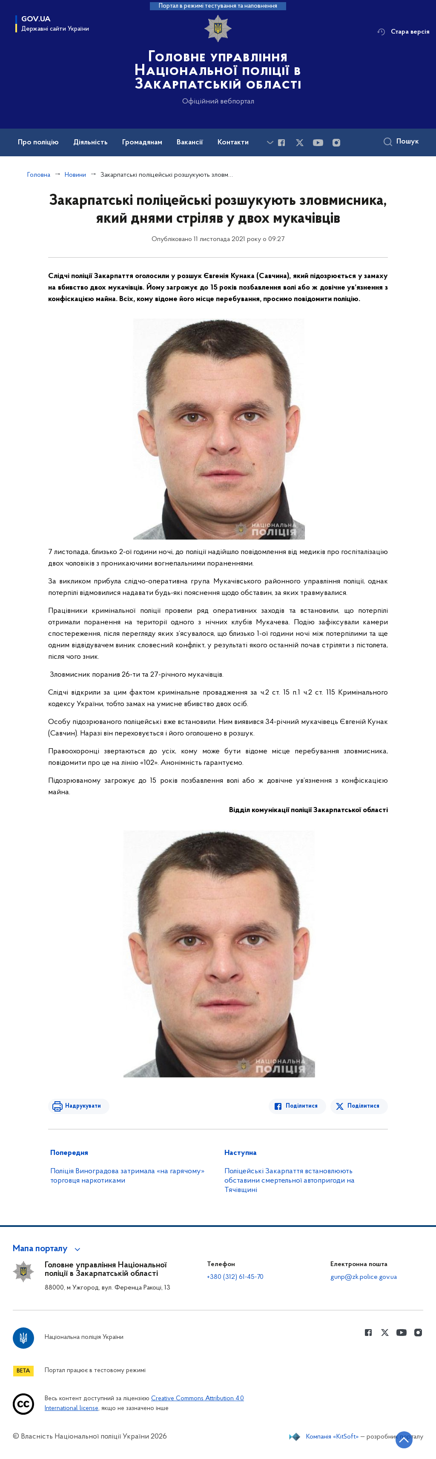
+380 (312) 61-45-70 (235, 1277)
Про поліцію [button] (38, 142)
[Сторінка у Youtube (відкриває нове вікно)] (318, 143)
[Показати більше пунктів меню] (270, 142)
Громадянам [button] (142, 142)
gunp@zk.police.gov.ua (363, 1277)
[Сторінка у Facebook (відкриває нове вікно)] (281, 143)
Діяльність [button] (90, 142)
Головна (38, 175)
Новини (75, 175)
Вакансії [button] (190, 142)
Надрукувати (83, 1106)
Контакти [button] (233, 142)
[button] (48, 1249)
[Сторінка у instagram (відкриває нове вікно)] (336, 143)
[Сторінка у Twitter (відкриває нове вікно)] (300, 143)
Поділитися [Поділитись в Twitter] (363, 1106)
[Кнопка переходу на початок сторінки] (404, 1439)
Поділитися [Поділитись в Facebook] (302, 1106)
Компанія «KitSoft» (332, 1436)
